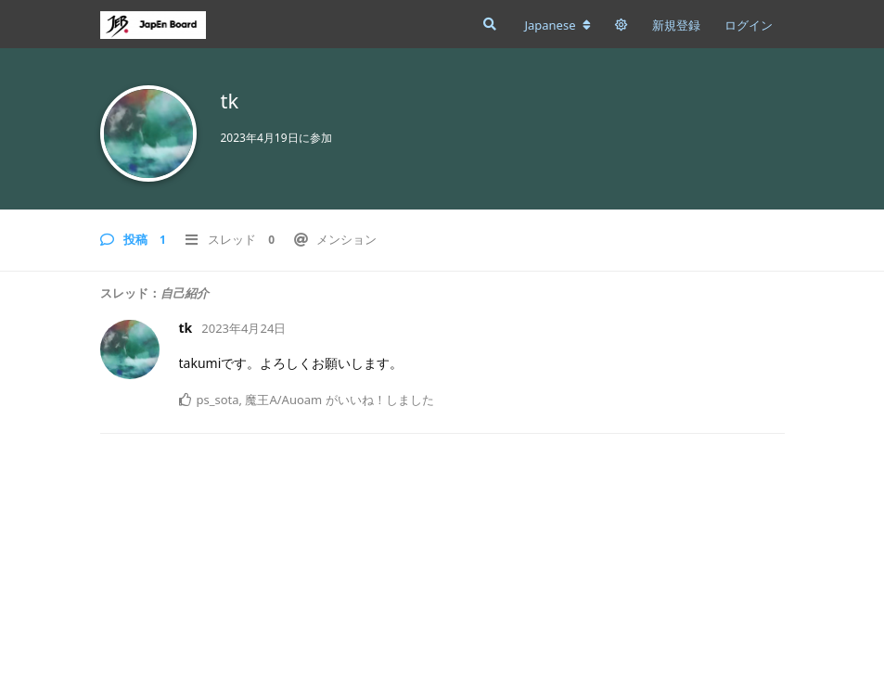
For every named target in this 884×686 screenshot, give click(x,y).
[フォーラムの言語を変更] (557, 25)
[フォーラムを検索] (488, 24)
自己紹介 (184, 293)
